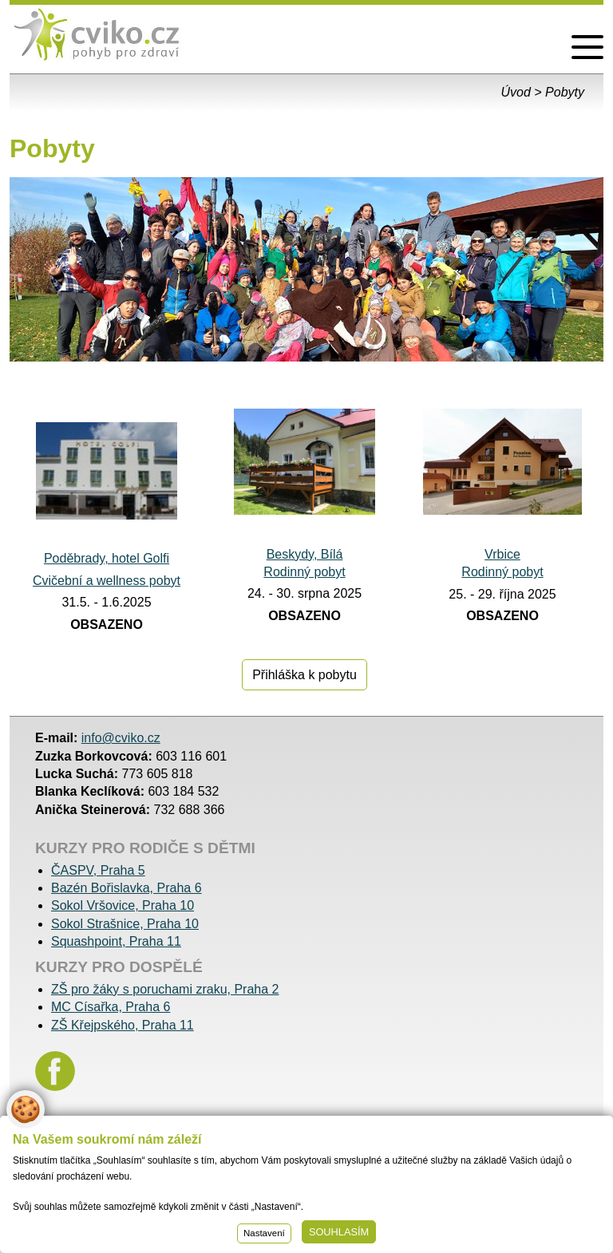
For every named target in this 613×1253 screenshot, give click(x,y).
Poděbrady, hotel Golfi (106, 558)
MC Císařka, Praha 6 (110, 1007)
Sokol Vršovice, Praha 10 (122, 905)
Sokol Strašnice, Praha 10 (125, 924)
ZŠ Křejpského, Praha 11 (122, 1025)
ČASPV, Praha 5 (98, 870)
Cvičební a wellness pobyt (106, 580)
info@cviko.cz (120, 738)
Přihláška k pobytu (304, 675)
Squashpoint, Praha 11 (116, 941)
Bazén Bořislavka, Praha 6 (126, 888)
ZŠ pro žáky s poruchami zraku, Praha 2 (165, 989)
